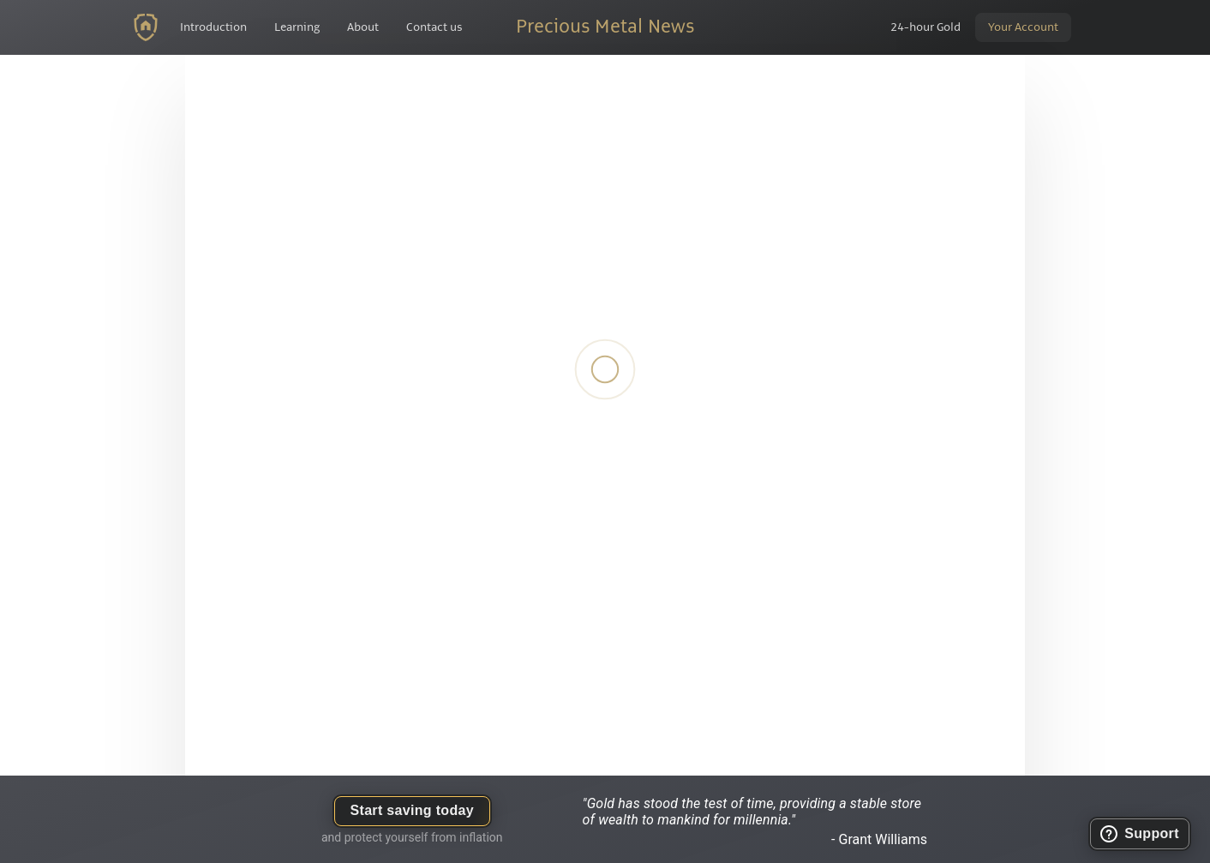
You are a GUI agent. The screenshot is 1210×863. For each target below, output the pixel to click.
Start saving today (412, 810)
